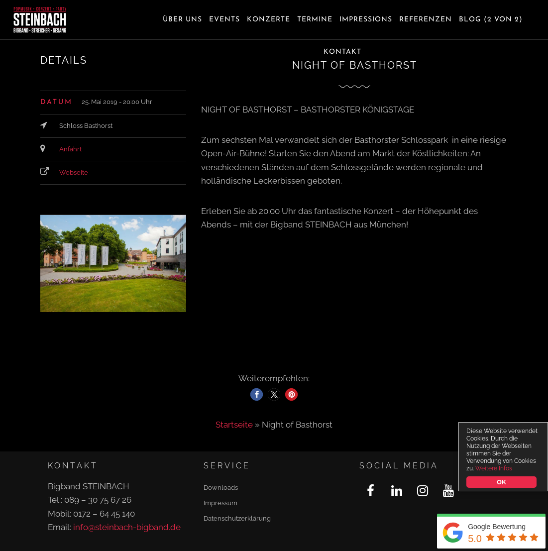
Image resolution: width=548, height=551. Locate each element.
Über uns (182, 19)
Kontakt (342, 52)
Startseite (234, 425)
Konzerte (268, 19)
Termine (314, 19)
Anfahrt (70, 149)
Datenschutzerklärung (237, 518)
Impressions (365, 19)
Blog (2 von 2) (491, 19)
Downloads (221, 487)
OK (501, 482)
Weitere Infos (493, 468)
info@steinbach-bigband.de (127, 527)
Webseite (73, 172)
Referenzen (425, 19)
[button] (256, 394)
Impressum (220, 503)
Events (224, 19)
